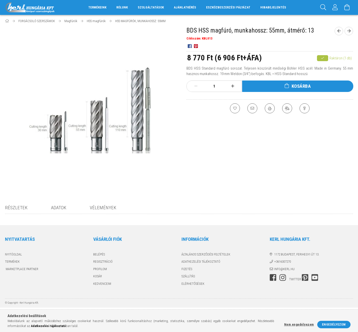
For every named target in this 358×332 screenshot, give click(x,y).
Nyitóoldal (13, 254)
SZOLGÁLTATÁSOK (151, 7)
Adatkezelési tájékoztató (200, 261)
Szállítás (188, 276)
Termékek (12, 261)
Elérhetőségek (192, 284)
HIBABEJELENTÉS (273, 7)
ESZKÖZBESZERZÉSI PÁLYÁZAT (228, 7)
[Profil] (335, 7)
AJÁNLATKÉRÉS (185, 7)
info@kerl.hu (284, 269)
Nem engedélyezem (299, 324)
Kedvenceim (102, 284)
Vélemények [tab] (103, 207)
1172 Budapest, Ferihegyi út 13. (296, 254)
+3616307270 (282, 261)
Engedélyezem (334, 324)
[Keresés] (323, 7)
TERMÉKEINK (97, 7)
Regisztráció (103, 261)
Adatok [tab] (58, 207)
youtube (315, 277)
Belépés (99, 254)
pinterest (305, 277)
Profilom (100, 269)
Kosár (97, 276)
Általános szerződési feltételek (205, 254)
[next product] (349, 31)
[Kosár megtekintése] (347, 7)
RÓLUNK (122, 7)
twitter (295, 279)
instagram (282, 277)
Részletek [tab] (16, 207)
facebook (273, 277)
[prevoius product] (339, 31)
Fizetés (186, 269)
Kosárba (301, 86)
